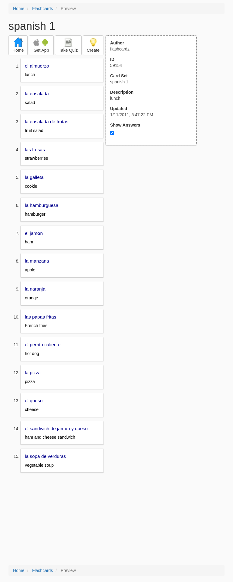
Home (18, 8)
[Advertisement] (154, 204)
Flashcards (42, 8)
